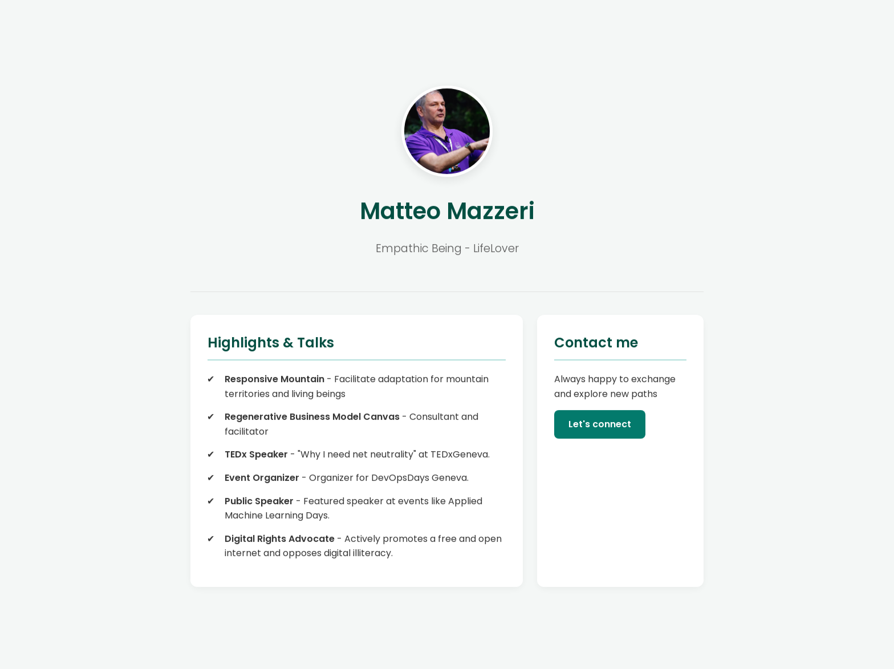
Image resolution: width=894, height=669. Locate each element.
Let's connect (599, 424)
